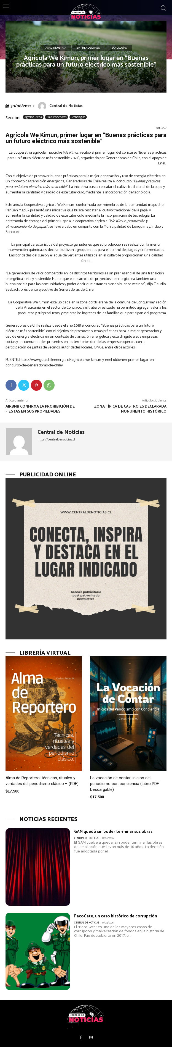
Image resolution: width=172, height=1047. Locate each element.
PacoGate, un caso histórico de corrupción (115, 916)
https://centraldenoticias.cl (56, 439)
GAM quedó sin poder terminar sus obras (113, 831)
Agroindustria (56, 48)
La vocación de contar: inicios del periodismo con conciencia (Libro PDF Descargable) (124, 783)
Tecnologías (118, 48)
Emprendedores (88, 48)
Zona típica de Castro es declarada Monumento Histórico (130, 409)
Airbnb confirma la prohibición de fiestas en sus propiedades (40, 409)
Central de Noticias (66, 106)
